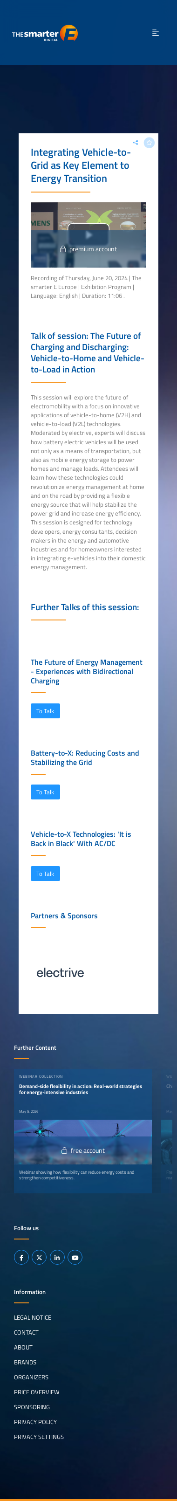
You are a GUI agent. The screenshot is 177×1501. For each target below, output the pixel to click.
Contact (26, 1332)
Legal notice (32, 1317)
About (23, 1347)
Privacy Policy (35, 1421)
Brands (25, 1362)
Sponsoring (32, 1406)
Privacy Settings (39, 1436)
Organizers (31, 1377)
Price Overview (37, 1392)
